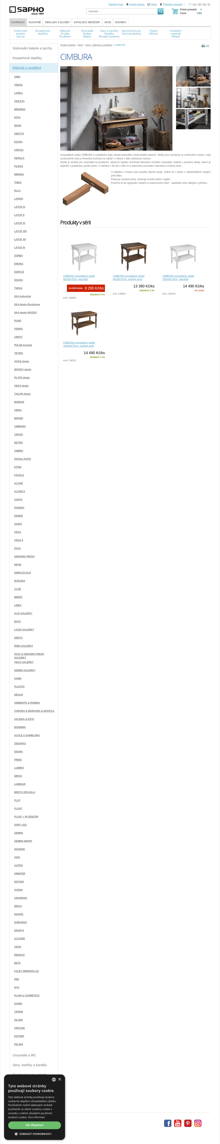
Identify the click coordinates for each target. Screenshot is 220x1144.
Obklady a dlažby (57, 22)
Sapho (154, 4)
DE (199, 4)
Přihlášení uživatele (172, 4)
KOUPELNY (18, 22)
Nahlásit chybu (116, 4)
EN (204, 4)
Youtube (177, 1123)
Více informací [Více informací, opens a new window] (36, 1117)
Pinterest (188, 1123)
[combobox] (54, 1080)
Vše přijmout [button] (34, 1125)
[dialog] (34, 1107)
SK (194, 4)
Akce (107, 22)
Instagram (197, 1123)
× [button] (59, 1079)
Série (80, 45)
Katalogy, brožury (87, 22)
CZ (190, 4)
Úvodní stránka (137, 4)
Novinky (120, 22)
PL (209, 4)
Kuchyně (35, 22)
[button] (34, 1134)
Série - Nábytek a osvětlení (98, 45)
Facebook (167, 1123)
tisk (207, 45)
